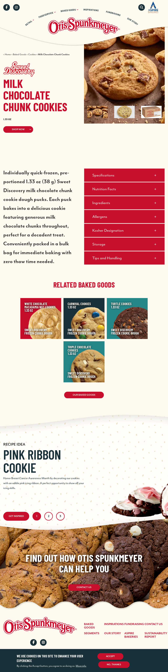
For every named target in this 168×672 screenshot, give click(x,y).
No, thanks (114, 664)
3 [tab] (60, 516)
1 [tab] (36, 516)
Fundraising (134, 624)
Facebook (6, 7)
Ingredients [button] (101, 202)
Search (141, 7)
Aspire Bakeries (131, 635)
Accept (110, 656)
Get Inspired (16, 516)
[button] (37, 129)
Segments (91, 633)
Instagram (16, 7)
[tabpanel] (84, 461)
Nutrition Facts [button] (104, 188)
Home (8, 54)
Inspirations (114, 624)
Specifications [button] (103, 175)
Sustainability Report (156, 635)
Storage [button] (98, 244)
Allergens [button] (99, 216)
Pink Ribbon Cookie (32, 461)
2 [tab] (48, 516)
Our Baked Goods (84, 395)
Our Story (112, 633)
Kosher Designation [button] (108, 230)
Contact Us (84, 587)
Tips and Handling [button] (107, 257)
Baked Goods (19, 54)
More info (81, 666)
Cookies (32, 54)
